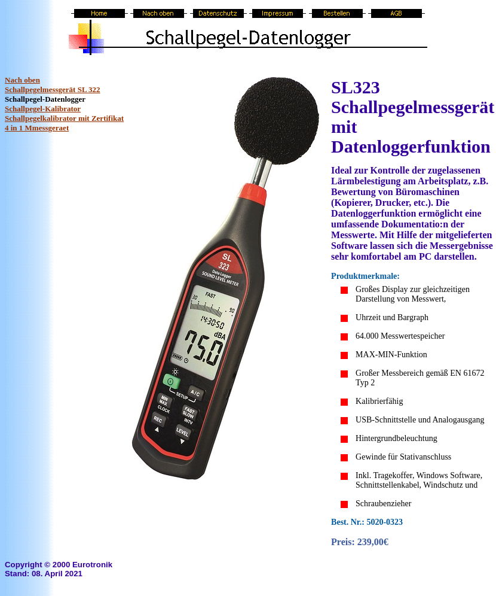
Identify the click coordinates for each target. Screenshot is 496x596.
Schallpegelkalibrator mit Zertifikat (64, 118)
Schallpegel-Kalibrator (43, 108)
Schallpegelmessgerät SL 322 (52, 89)
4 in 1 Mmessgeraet (37, 127)
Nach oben (22, 79)
